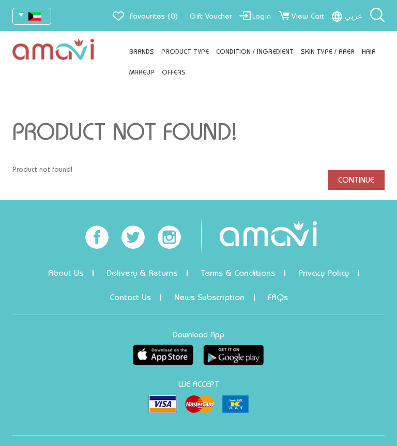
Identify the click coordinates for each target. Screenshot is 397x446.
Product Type (185, 51)
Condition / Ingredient (255, 51)
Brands (141, 51)
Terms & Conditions (238, 273)
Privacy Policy (323, 273)
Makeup (142, 72)
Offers (174, 72)
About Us (65, 273)
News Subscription (209, 297)
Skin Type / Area (328, 51)
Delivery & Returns (141, 273)
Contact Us (130, 297)
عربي (353, 16)
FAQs (278, 297)
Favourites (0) (154, 16)
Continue (356, 180)
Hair (369, 51)
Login (261, 16)
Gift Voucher (211, 16)
